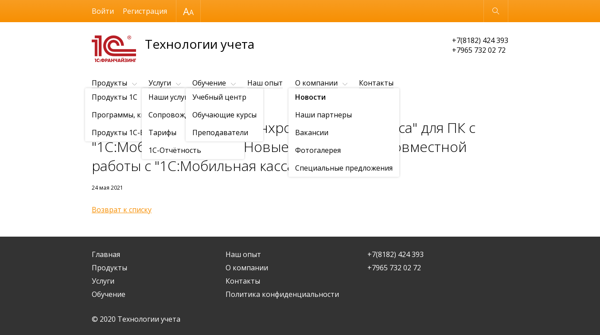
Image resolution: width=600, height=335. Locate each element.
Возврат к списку (122, 209)
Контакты (376, 83)
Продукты (109, 83)
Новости (143, 105)
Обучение (209, 83)
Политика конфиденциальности (282, 294)
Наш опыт (265, 83)
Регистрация (145, 11)
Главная (106, 254)
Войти (103, 11)
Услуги (159, 83)
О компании (316, 83)
